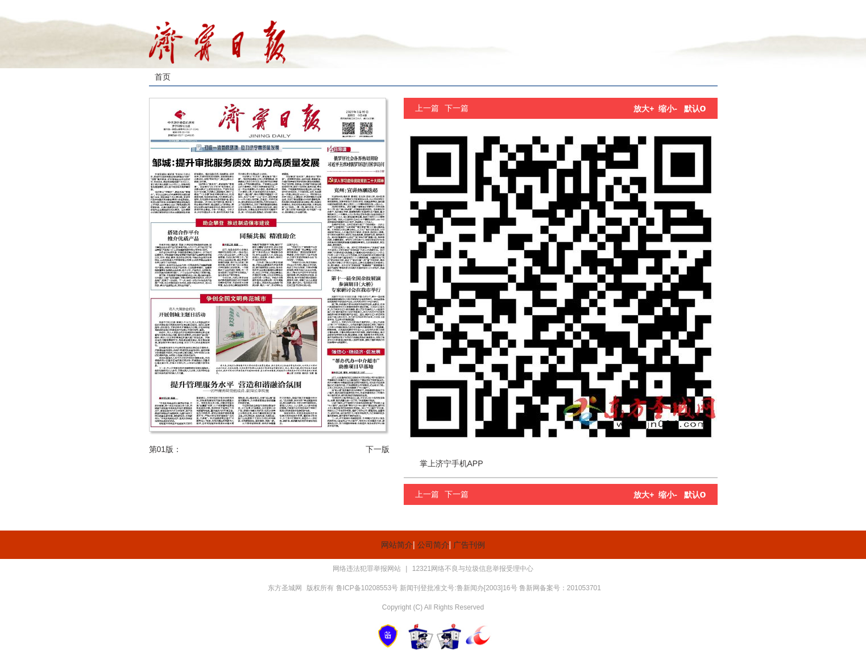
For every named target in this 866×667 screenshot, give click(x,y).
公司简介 (433, 544)
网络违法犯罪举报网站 (368, 569)
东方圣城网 (285, 588)
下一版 (378, 449)
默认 (695, 108)
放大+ (643, 108)
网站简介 (397, 544)
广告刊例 (469, 544)
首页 (163, 76)
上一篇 (427, 108)
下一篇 (457, 108)
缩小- (667, 108)
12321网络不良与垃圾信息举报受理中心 (472, 569)
